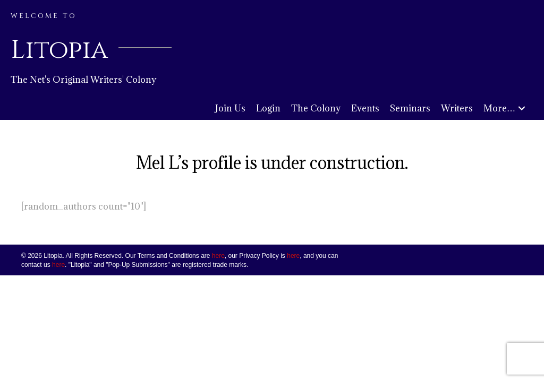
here (218, 255)
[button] (521, 108)
